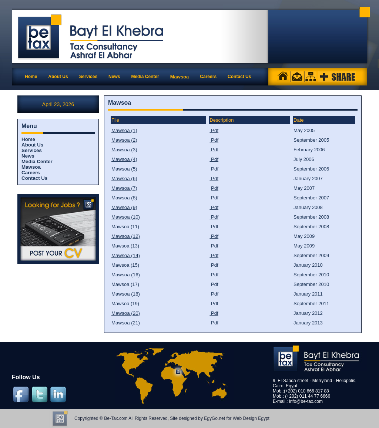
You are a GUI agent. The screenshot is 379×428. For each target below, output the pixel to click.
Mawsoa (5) (124, 169)
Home (31, 76)
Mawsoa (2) (124, 140)
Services (31, 150)
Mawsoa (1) (124, 130)
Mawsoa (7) (124, 188)
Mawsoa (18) (125, 294)
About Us (32, 145)
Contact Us (34, 178)
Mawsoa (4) (124, 159)
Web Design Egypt (251, 418)
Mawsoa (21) (125, 323)
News (27, 156)
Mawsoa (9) (124, 207)
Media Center (37, 161)
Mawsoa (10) (125, 217)
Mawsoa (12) (125, 236)
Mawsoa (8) (124, 197)
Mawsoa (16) (125, 274)
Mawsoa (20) (125, 313)
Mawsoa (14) (125, 255)
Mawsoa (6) (124, 178)
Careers (30, 172)
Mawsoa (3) (124, 149)
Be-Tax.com (115, 418)
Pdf (213, 130)
